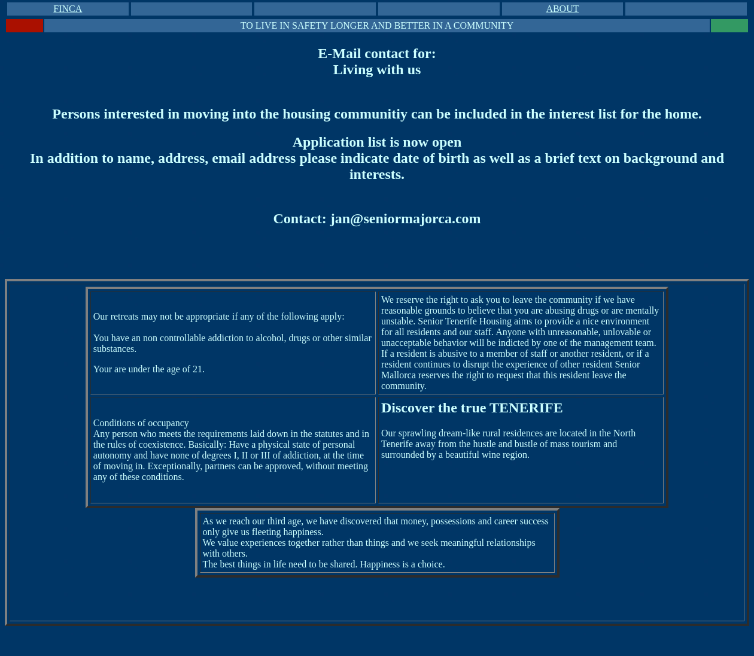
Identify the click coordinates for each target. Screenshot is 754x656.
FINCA (67, 9)
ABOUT (562, 9)
